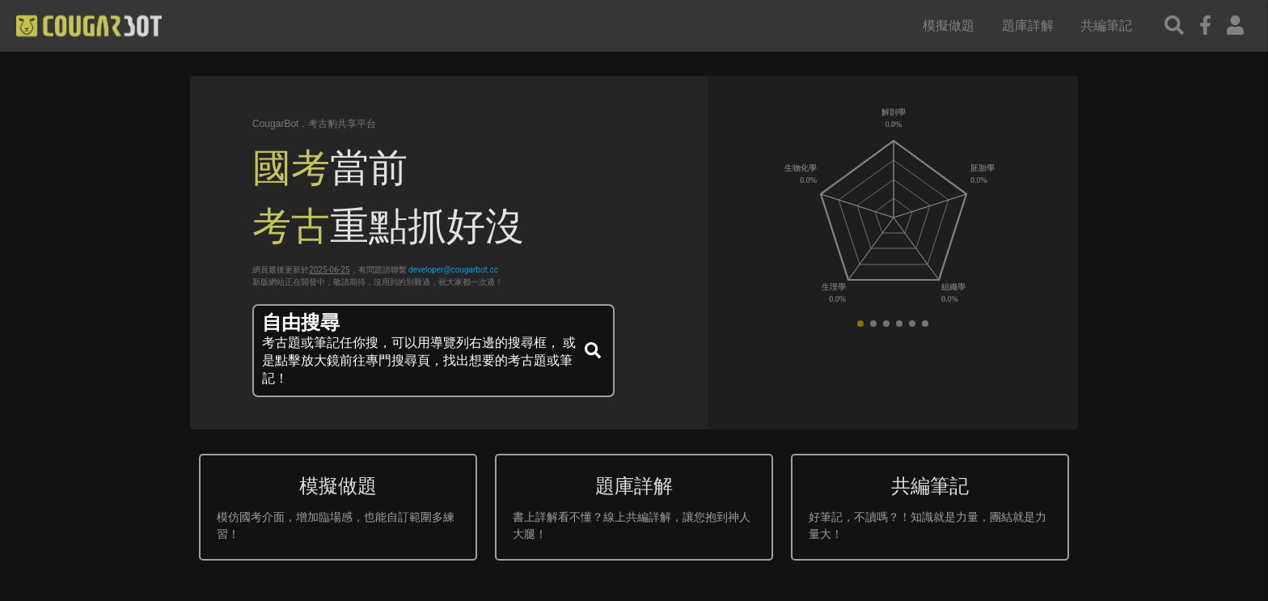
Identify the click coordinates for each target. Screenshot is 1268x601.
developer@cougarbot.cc (453, 269)
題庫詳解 (1028, 25)
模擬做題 (948, 25)
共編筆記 (1106, 25)
